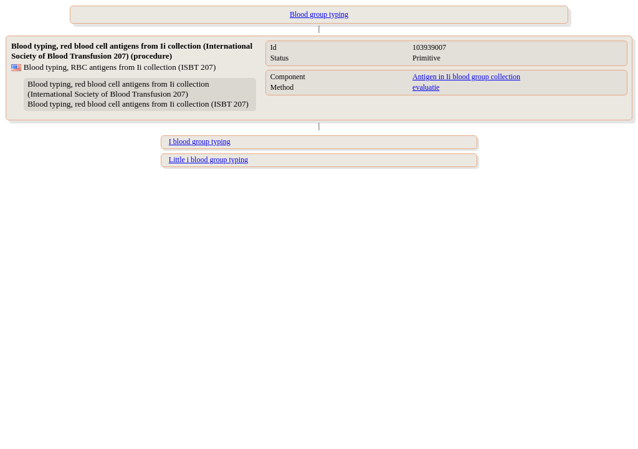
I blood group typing (200, 141)
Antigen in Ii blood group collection (466, 76)
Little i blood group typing (208, 159)
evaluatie (425, 87)
